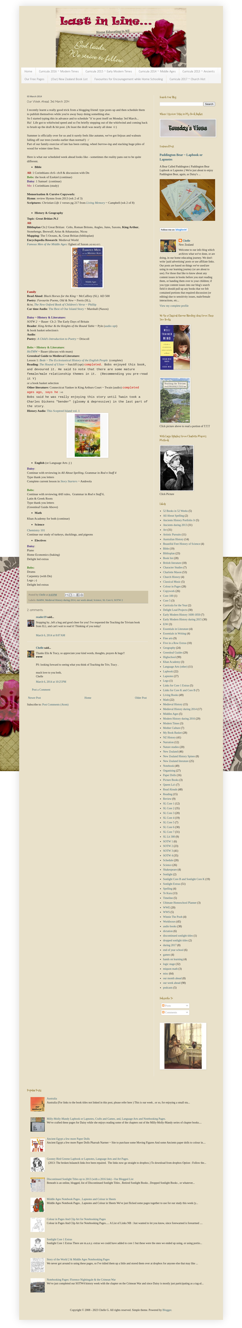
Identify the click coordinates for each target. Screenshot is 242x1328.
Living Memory (95, 202)
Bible (166, 548)
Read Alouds (170, 789)
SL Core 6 (107, 600)
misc (165, 973)
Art (165, 529)
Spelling (167, 888)
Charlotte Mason (172, 572)
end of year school (173, 949)
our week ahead (84, 600)
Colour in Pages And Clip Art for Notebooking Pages (76, 1219)
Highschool (169, 657)
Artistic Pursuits (172, 534)
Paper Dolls (169, 775)
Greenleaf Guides (172, 652)
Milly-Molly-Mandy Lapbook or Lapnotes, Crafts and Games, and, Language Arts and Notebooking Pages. (106, 1118)
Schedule (168, 860)
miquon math (170, 968)
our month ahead (172, 978)
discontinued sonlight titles (178, 935)
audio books (170, 926)
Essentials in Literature (176, 628)
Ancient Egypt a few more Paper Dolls (68, 1138)
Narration (168, 742)
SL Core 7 (168, 831)
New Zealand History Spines (179, 756)
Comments (169, 1012)
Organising (169, 770)
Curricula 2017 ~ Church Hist (187, 79)
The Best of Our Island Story (67, 308)
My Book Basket (172, 732)
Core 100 (168, 595)
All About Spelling (173, 515)
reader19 (41, 617)
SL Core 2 (168, 808)
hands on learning (173, 959)
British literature (172, 562)
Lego (166, 680)
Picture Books (171, 779)
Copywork (169, 591)
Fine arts (168, 638)
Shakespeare (170, 869)
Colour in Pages (172, 586)
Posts (166, 1005)
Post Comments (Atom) (55, 704)
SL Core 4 (168, 817)
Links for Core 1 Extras (176, 685)
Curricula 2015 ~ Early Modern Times (108, 71)
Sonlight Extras (171, 883)
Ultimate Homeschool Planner (180, 902)
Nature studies (171, 747)
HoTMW (32, 351)
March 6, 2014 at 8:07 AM (50, 635)
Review (167, 798)
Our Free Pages (34, 79)
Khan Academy (171, 661)
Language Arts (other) (175, 666)
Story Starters (69, 481)
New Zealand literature (176, 761)
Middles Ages (170, 713)
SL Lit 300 (169, 836)
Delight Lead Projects (175, 609)
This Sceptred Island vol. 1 (63, 410)
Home (28, 71)
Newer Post (34, 697)
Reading (167, 794)
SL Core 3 (168, 813)
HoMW (40, 600)
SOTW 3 (168, 850)
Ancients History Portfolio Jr (179, 520)
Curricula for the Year (175, 605)
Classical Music (172, 581)
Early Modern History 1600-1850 (181, 614)
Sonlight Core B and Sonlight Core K (184, 879)
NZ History (169, 737)
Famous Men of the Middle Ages (47, 244)
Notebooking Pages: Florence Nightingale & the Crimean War (81, 1279)
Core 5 (167, 600)
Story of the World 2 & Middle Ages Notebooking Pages (78, 1259)
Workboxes (169, 921)
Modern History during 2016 (179, 718)
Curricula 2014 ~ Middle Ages (157, 71)
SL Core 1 (168, 803)
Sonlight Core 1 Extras (59, 1239)
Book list (168, 558)
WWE (166, 907)
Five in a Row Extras (174, 643)
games (166, 954)
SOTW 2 (118, 600)
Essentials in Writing (174, 633)
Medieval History (172, 704)
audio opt (110, 326)
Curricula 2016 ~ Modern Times (59, 71)
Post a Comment (41, 689)
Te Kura (167, 893)
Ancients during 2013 (175, 525)
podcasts (168, 987)
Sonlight (167, 874)
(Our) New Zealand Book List (69, 79)
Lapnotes (168, 676)
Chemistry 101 (36, 530)
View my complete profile (174, 305)
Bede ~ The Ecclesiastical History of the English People (74, 360)
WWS (166, 912)
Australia (52, 1098)
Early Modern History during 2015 (182, 619)
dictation (168, 931)
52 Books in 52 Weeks (175, 510)
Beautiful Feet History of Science (181, 543)
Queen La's (169, 784)
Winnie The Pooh (172, 916)
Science (97, 600)
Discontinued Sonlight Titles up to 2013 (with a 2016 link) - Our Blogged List (90, 1179)
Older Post (141, 697)
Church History (171, 577)
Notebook (168, 765)
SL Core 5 (168, 822)
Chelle (40, 647)
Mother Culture (171, 727)
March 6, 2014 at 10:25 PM (51, 681)
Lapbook (168, 671)
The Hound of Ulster (52, 364)
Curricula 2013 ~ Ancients (198, 71)
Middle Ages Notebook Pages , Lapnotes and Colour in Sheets (81, 1199)
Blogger (166, 1310)
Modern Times (171, 723)
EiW (165, 624)
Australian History (173, 539)
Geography (169, 647)
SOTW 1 (168, 841)
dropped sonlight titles (175, 940)
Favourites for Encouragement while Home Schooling (128, 79)
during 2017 (170, 945)
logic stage (169, 964)
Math (166, 699)
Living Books (170, 695)
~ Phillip (65, 304)
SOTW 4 (168, 855)
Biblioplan (169, 553)
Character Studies (173, 567)
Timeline (168, 898)
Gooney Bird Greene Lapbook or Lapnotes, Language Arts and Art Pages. (88, 1158)
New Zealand (170, 751)
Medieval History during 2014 (60, 600)
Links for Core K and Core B (179, 690)
